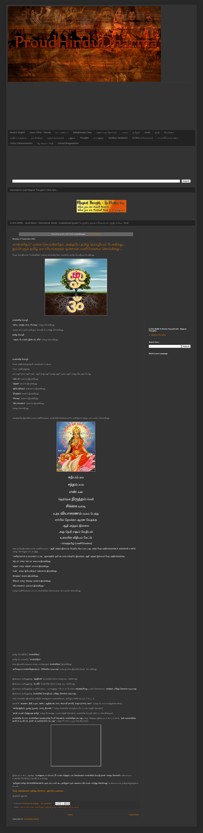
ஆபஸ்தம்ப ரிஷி (45, 143)
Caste (147, 132)
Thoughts (84, 138)
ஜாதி (157, 132)
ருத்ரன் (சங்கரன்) (55, 138)
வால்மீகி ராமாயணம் (168, 138)
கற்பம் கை (30, 807)
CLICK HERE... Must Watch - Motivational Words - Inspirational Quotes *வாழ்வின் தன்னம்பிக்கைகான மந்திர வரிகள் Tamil (69, 223)
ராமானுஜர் (98, 138)
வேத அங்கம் (74, 807)
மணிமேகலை (62, 807)
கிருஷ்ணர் (169, 132)
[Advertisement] (101, 103)
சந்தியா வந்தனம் (18, 138)
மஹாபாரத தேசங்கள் (106, 132)
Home (70, 815)
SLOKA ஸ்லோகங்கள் (142, 138)
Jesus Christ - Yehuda (40, 132)
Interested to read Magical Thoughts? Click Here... (34, 190)
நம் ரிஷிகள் (37, 138)
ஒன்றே (22, 807)
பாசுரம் (124, 132)
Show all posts (94, 234)
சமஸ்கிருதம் (39, 807)
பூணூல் (71, 138)
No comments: (46, 803)
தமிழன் (136, 132)
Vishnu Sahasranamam (21, 143)
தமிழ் (54, 807)
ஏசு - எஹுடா (61, 132)
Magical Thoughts (158, 335)
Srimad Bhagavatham (68, 143)
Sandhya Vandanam (118, 138)
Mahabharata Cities (82, 132)
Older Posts (134, 815)
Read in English (17, 132)
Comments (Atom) (31, 819)
